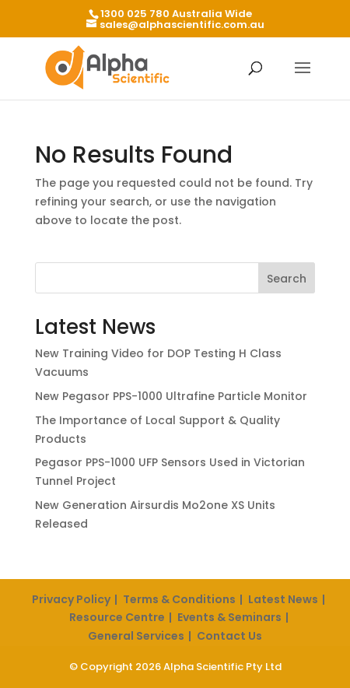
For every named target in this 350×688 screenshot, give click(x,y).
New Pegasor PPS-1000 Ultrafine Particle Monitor (171, 396)
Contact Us (229, 636)
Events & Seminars (229, 617)
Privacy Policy (71, 599)
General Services (136, 636)
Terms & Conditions (179, 599)
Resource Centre (117, 617)
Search (286, 278)
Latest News (283, 599)
